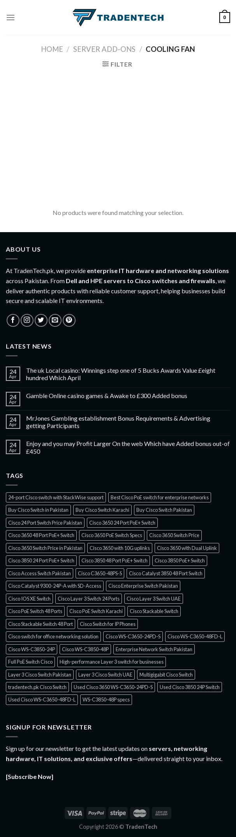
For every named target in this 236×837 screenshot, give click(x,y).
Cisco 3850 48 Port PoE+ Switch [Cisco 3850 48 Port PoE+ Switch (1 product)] (114, 560)
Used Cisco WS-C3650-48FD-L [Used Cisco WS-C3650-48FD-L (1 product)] (42, 699)
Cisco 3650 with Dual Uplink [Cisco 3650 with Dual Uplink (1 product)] (187, 548)
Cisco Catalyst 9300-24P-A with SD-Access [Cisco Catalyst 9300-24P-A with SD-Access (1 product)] (54, 586)
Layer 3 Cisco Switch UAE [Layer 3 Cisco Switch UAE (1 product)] (105, 674)
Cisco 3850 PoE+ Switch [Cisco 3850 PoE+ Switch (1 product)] (180, 560)
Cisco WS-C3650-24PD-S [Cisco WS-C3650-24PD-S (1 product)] (133, 636)
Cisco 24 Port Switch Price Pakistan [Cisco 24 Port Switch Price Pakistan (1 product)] (45, 523)
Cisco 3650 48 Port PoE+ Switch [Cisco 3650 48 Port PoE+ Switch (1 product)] (41, 535)
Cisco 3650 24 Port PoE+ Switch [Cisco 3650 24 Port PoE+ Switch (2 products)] (122, 523)
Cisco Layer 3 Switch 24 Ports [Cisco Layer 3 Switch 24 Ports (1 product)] (89, 599)
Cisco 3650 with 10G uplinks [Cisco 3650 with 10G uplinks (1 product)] (120, 548)
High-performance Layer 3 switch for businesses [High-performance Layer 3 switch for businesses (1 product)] (112, 662)
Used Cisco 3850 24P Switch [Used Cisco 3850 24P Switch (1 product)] (190, 687)
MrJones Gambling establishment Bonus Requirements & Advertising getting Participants (118, 421)
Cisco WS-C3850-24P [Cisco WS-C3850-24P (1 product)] (31, 649)
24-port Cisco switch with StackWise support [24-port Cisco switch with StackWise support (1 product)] (56, 497)
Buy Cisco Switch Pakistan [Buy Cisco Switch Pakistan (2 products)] (164, 510)
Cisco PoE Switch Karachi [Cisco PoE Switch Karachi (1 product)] (96, 611)
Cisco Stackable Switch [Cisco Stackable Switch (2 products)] (154, 611)
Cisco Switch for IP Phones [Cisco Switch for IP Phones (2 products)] (108, 624)
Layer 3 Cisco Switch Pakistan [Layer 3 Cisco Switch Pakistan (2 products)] (39, 674)
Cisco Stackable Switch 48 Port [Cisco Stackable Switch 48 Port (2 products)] (40, 624)
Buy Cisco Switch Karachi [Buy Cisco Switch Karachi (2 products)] (102, 510)
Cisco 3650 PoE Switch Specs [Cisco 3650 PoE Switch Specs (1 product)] (111, 535)
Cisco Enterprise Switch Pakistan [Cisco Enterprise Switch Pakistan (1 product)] (143, 586)
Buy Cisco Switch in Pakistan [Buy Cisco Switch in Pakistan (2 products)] (38, 510)
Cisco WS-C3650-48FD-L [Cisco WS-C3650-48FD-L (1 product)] (194, 636)
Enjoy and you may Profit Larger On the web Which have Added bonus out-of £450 (128, 447)
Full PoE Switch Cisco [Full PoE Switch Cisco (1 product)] (30, 662)
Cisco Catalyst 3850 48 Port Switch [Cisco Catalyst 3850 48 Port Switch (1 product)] (166, 573)
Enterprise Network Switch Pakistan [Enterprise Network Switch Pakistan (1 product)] (154, 649)
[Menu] (10, 17)
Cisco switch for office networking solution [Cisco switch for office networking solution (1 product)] (53, 636)
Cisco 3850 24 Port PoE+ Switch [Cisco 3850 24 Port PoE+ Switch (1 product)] (41, 560)
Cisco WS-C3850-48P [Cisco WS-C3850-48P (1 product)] (85, 649)
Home (52, 49)
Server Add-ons (104, 49)
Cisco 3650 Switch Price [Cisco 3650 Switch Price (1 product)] (174, 535)
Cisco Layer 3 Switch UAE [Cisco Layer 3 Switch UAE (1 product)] (154, 599)
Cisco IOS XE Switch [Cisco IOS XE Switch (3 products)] (29, 599)
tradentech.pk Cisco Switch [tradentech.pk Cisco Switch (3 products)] (37, 687)
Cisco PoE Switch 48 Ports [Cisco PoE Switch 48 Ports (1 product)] (35, 611)
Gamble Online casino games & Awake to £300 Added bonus (106, 395)
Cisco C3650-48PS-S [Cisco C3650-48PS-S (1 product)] (100, 573)
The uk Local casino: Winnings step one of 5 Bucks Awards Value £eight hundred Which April (120, 374)
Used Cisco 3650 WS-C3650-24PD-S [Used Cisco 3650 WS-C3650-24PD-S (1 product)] (113, 687)
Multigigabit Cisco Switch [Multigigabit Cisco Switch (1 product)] (166, 674)
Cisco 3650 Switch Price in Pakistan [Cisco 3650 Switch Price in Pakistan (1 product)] (45, 548)
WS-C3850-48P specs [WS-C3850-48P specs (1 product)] (106, 699)
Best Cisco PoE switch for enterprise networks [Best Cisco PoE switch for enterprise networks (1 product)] (160, 497)
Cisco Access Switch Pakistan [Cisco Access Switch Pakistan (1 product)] (39, 573)
